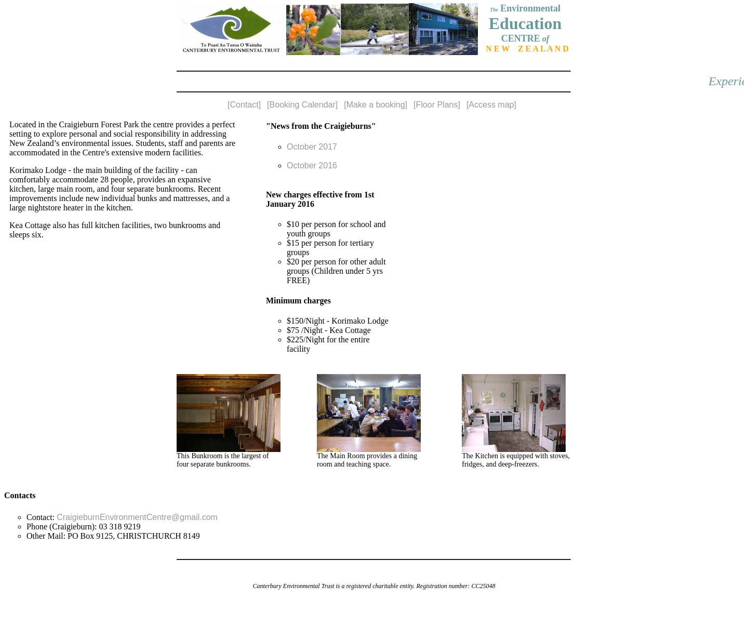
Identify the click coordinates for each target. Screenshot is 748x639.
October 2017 (312, 146)
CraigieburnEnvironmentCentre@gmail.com (137, 517)
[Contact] (244, 104)
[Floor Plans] (436, 104)
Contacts (19, 495)
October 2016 (312, 165)
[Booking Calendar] (302, 104)
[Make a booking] (375, 104)
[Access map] (491, 104)
